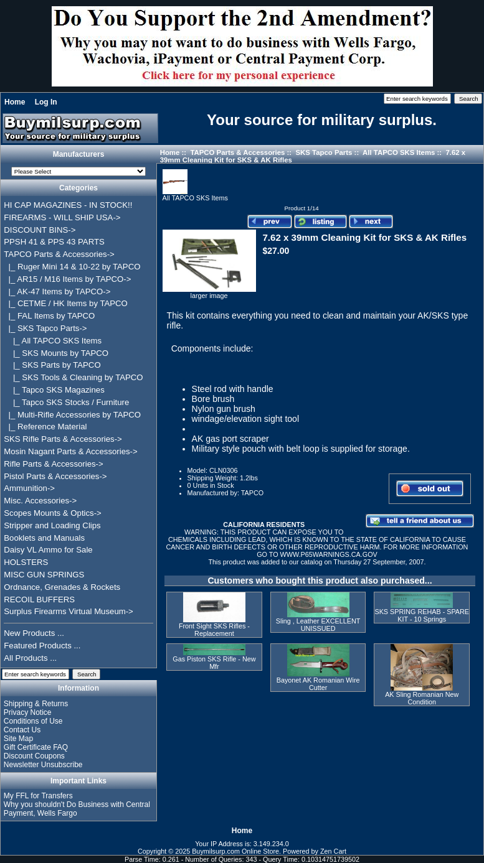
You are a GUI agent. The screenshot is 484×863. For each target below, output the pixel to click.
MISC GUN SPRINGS (44, 574)
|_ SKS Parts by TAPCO (52, 365)
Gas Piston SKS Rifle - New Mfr (214, 662)
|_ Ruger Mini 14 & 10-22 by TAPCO (72, 266)
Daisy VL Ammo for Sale (48, 549)
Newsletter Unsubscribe (43, 764)
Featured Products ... (42, 645)
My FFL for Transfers (38, 795)
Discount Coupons (34, 756)
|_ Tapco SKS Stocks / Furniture (66, 402)
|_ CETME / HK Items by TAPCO (66, 303)
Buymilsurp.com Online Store (235, 851)
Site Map (18, 738)
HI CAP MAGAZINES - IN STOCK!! (68, 205)
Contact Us (22, 729)
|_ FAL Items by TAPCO (49, 315)
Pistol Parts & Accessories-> (55, 476)
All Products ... (30, 658)
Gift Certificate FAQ (36, 747)
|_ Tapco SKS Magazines (54, 389)
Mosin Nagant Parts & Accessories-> (70, 451)
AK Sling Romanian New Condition (421, 698)
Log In (46, 102)
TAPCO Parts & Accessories (237, 152)
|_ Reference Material (45, 426)
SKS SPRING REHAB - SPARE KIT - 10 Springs (421, 615)
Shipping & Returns (36, 703)
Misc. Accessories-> (40, 500)
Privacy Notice (28, 712)
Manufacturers (79, 154)
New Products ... (34, 633)
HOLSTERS (26, 562)
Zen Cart (333, 851)
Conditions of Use (33, 721)
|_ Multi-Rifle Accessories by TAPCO (72, 414)
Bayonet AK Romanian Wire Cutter (318, 683)
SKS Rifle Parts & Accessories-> (62, 439)
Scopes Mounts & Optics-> (53, 513)
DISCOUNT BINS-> (39, 230)
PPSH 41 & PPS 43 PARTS (54, 241)
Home (14, 102)
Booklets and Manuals (44, 538)
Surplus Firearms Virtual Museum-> (68, 611)
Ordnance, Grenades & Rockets (62, 587)
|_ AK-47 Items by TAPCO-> (57, 291)
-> (59, 254)
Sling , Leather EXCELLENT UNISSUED (318, 624)
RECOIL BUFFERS (39, 599)
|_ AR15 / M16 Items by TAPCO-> (67, 279)
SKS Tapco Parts (323, 152)
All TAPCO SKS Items (399, 152)
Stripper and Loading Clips (52, 525)
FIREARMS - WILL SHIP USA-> (62, 217)
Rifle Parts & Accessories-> (53, 464)
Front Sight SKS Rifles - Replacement (214, 629)
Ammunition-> (29, 488)
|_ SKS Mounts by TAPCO (56, 353)
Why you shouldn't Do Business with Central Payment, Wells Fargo (77, 809)
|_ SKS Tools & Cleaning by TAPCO (73, 377)
